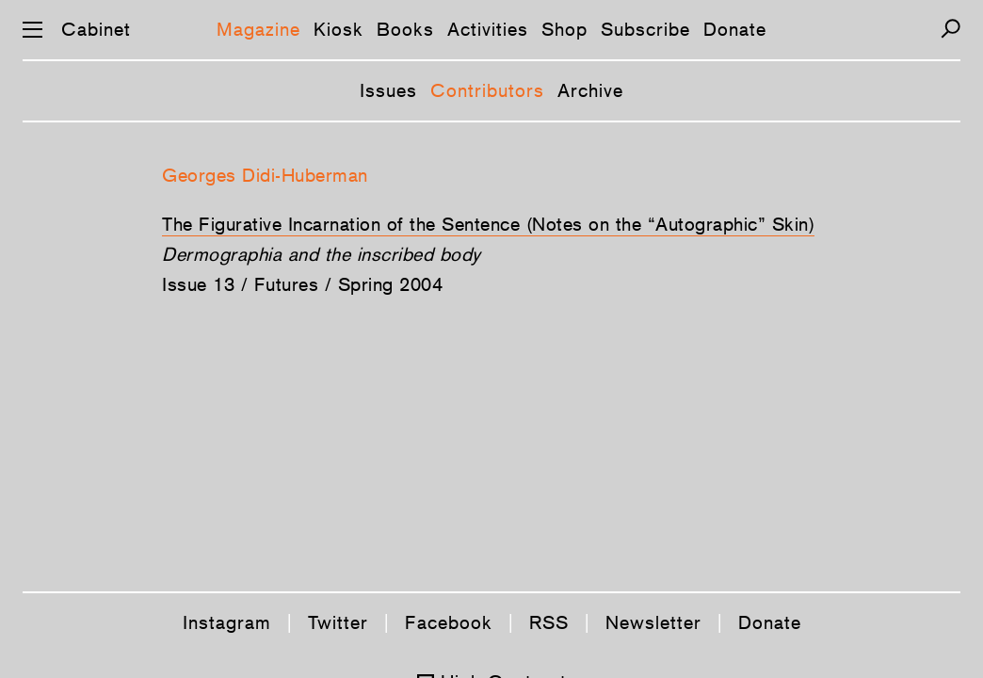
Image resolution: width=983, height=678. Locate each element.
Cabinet (96, 29)
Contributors (487, 90)
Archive (590, 90)
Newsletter (653, 622)
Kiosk (338, 29)
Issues (388, 90)
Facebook (448, 622)
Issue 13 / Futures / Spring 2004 (302, 284)
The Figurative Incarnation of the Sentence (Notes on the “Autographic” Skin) (488, 224)
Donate (734, 29)
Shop (564, 29)
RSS (549, 622)
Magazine (258, 29)
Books (405, 29)
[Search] (950, 29)
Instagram (227, 622)
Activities (487, 29)
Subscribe (645, 29)
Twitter (338, 622)
